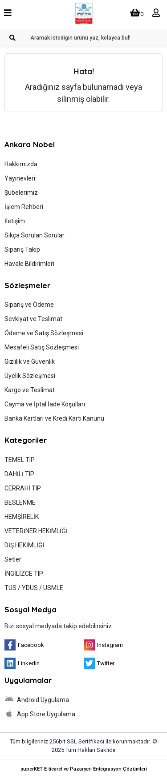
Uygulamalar (28, 680)
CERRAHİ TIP (22, 488)
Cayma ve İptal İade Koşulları (44, 404)
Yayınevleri (19, 178)
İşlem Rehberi (23, 206)
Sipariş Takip (22, 249)
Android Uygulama (36, 699)
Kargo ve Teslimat (29, 390)
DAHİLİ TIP (19, 474)
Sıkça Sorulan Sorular (34, 235)
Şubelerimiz (21, 192)
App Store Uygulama (39, 714)
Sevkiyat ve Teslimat (33, 318)
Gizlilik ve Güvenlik (29, 361)
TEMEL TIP (19, 459)
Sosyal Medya (30, 609)
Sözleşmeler (27, 285)
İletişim (14, 221)
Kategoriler (25, 440)
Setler (12, 559)
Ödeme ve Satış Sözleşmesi (43, 333)
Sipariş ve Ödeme (29, 304)
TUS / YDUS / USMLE (33, 587)
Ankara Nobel (29, 144)
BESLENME (20, 502)
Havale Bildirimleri (29, 263)
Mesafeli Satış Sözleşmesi (41, 347)
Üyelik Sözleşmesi (29, 375)
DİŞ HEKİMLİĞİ (24, 545)
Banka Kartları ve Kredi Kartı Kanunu (54, 418)
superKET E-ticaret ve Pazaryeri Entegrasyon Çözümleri (83, 769)
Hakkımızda (20, 164)
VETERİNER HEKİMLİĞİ (36, 530)
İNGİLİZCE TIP (23, 573)
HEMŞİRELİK (21, 516)
